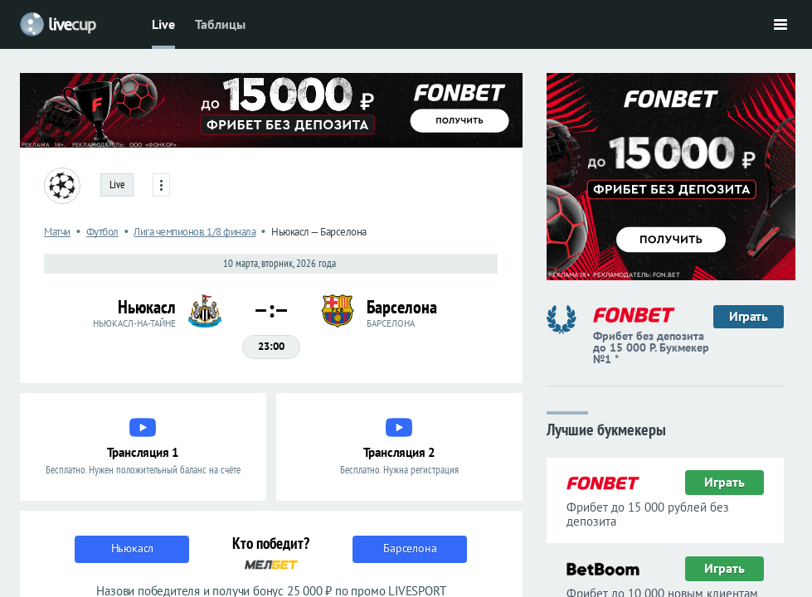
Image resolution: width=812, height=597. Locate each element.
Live (163, 24)
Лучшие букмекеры (606, 428)
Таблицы (220, 24)
